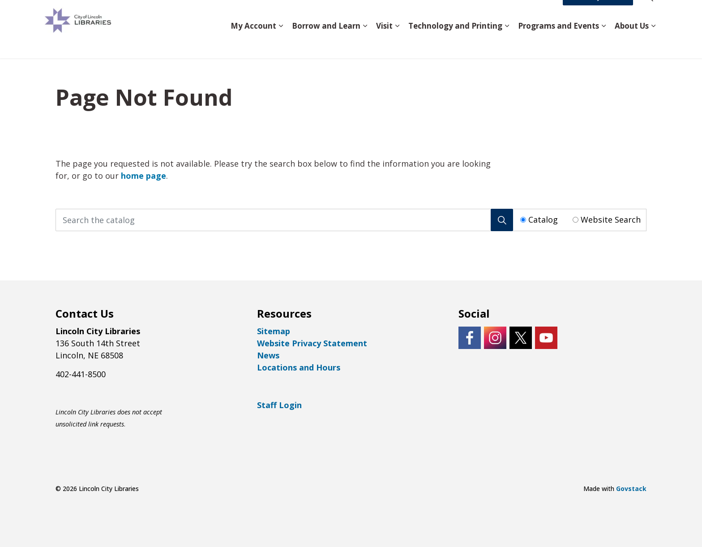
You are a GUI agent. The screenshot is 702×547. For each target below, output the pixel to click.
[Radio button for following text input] (523, 220)
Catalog (543, 219)
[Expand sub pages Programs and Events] (603, 43)
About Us (632, 43)
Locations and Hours (298, 367)
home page (143, 175)
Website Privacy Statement (312, 343)
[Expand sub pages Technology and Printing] (506, 43)
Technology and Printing (455, 43)
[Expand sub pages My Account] (280, 43)
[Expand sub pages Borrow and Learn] (364, 43)
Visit (384, 43)
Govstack (631, 488)
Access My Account (598, 14)
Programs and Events (558, 43)
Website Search (611, 219)
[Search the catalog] (284, 220)
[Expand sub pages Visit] (397, 43)
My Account (253, 43)
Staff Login (279, 405)
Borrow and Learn (326, 43)
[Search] (502, 220)
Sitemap (273, 331)
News (268, 355)
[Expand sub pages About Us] (653, 43)
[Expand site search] (649, 14)
